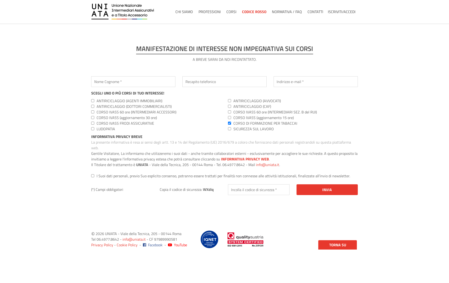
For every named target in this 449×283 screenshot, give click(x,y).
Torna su (337, 245)
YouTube (177, 245)
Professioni (210, 12)
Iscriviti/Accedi (341, 12)
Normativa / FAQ (287, 12)
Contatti (315, 12)
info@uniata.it (267, 164)
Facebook (153, 245)
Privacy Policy (102, 245)
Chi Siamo (184, 12)
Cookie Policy (127, 245)
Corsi (231, 12)
